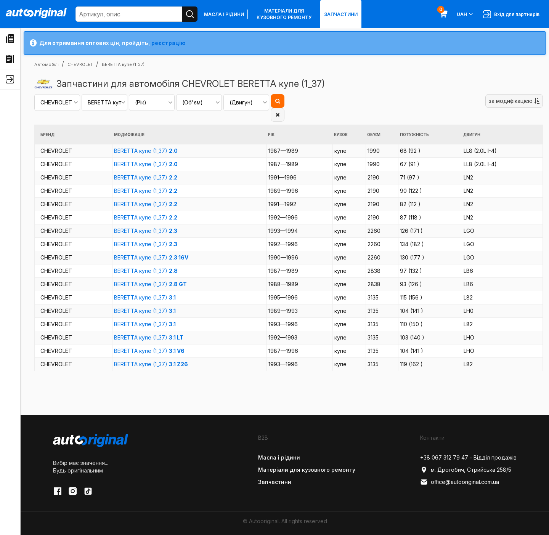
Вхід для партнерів (511, 14)
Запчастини (341, 14)
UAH (465, 14)
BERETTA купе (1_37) (146, 150)
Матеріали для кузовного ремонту (284, 14)
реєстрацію (168, 43)
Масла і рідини (224, 14)
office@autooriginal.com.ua (459, 482)
